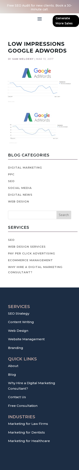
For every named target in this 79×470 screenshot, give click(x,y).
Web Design (18, 201)
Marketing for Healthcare (29, 441)
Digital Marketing (25, 167)
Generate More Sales (64, 20)
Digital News (20, 194)
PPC (11, 174)
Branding (15, 348)
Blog (12, 374)
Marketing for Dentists (26, 432)
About (13, 366)
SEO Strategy (18, 313)
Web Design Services (27, 246)
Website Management (26, 339)
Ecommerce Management (30, 260)
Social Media (20, 188)
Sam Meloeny (23, 58)
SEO (11, 181)
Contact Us (17, 397)
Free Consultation (22, 406)
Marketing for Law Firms (28, 424)
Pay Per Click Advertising (31, 253)
